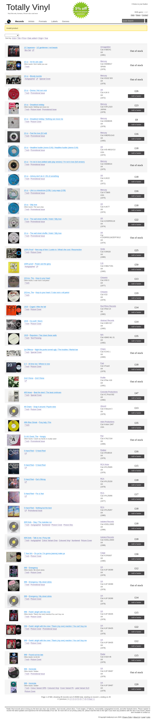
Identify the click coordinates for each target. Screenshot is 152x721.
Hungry (43, 436)
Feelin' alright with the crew (39, 612)
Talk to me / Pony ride (41, 538)
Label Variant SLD (82, 688)
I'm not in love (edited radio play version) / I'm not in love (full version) (57, 162)
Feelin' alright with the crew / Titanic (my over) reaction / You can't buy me (58, 626)
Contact (145, 15)
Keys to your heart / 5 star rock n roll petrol (52, 292)
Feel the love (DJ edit (38, 133)
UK (101, 90)
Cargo (102, 553)
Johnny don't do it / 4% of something (44, 176)
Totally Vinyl (28, 7)
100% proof (28, 264)
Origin (40, 38)
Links (148, 717)
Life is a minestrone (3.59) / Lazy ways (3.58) (48, 190)
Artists (31, 21)
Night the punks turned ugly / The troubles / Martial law (56, 350)
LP (33, 50)
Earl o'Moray (41, 479)
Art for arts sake (36, 62)
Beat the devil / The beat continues (47, 392)
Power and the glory (43, 264)
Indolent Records (107, 522)
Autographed (30, 79)
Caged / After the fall (38, 307)
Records (19, 21)
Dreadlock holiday (37, 105)
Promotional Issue (38, 93)
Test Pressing (36, 338)
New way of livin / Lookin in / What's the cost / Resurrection (58, 250)
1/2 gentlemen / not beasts (47, 48)
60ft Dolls (27, 522)
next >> (92, 699)
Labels (54, 21)
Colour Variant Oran (50, 540)
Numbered (46, 525)
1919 (26, 307)
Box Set (28, 50)
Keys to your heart (43, 278)
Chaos (103, 349)
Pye (102, 436)
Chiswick (103, 278)
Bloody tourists (36, 76)
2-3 (25, 364)
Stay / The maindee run (42, 522)
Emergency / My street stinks (40, 582)
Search (146, 21)
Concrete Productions (109, 392)
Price (24, 38)
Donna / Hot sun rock (38, 90)
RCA (102, 479)
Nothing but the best (44, 508)
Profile (103, 378)
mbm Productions (107, 422)
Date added (32, 38)
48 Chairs (28, 407)
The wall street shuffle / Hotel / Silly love (46, 219)
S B (101, 263)
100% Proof (28, 250)
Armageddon (105, 47)
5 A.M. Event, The (31, 436)
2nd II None (28, 378)
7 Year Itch (28, 553)
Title (19, 38)
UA (101, 567)
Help (132, 15)
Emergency (33, 568)
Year (46, 38)
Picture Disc (68, 525)
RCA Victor (104, 464)
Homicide (32, 669)
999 (25, 568)
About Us (137, 717)
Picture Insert (36, 109)
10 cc (26, 62)
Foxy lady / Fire (45, 422)
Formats (43, 21)
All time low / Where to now (39, 364)
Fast (102, 363)
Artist (14, 38)
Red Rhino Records (108, 306)
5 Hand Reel (29, 451)
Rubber (103, 450)
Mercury (103, 61)
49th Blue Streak (30, 422)
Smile (102, 249)
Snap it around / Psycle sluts (44, 407)
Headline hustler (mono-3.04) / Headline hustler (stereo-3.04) (54, 148)
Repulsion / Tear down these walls (43, 335)
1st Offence (28, 350)
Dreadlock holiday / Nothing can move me (46, 119)
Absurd (103, 406)
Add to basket (136, 96)
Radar (102, 654)
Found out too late (36, 655)
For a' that (40, 494)
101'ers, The (29, 278)
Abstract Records (107, 320)
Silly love (33, 205)
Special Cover (44, 79)
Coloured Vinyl (65, 540)
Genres (65, 21)
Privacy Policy (127, 717)
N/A (101, 335)
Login (146, 12)
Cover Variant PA (67, 688)
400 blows (28, 392)
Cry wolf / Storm (36, 321)
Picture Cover (36, 122)
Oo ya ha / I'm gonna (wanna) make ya (49, 553)
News (138, 15)
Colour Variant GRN (38, 688)
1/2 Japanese (29, 48)
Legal (143, 717)
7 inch (27, 67)
